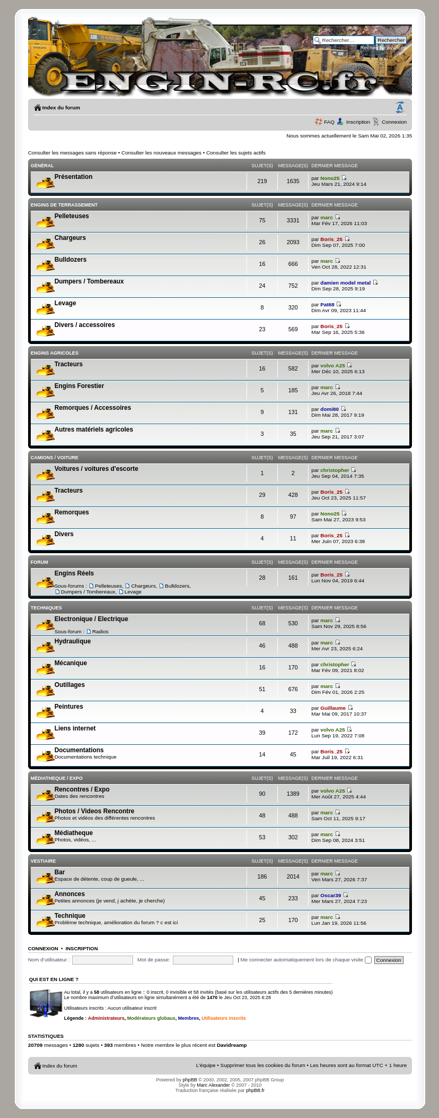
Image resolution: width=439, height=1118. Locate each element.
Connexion (394, 122)
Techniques (46, 607)
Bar (60, 872)
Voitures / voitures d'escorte (96, 468)
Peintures (69, 706)
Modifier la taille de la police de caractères (400, 107)
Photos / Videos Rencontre (95, 811)
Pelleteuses (72, 216)
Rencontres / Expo (82, 789)
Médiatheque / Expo (57, 778)
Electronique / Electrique (91, 619)
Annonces (70, 894)
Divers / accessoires (85, 325)
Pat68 (327, 304)
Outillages (70, 685)
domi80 (329, 409)
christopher (334, 470)
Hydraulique (73, 641)
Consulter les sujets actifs (236, 153)
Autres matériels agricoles (94, 429)
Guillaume (333, 708)
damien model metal (345, 283)
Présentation (74, 176)
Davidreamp (232, 1045)
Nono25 (329, 178)
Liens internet (75, 728)
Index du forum (61, 107)
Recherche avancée (383, 47)
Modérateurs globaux (151, 1018)
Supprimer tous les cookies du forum (263, 1065)
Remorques (72, 512)
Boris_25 (331, 239)
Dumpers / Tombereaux (89, 281)
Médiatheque (74, 833)
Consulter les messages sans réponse (72, 153)
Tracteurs (69, 364)
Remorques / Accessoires (93, 407)
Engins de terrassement (64, 205)
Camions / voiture (54, 457)
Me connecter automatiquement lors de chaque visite (305, 959)
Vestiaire (43, 861)
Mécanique (71, 663)
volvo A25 (332, 365)
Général (42, 165)
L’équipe (206, 1065)
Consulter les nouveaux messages (161, 153)
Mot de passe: (153, 959)
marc (326, 217)
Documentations (79, 750)
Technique (70, 915)
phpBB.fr (255, 1090)
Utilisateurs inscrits (223, 1018)
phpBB (190, 1079)
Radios (100, 631)
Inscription (358, 122)
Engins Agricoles (54, 353)
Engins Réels (74, 573)
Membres (188, 1018)
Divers (64, 534)
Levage (65, 303)
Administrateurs (106, 1018)
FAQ (329, 122)
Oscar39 (330, 895)
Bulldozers (71, 259)
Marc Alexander (213, 1085)
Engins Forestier (79, 386)
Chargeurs (70, 238)
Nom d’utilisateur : (49, 959)
